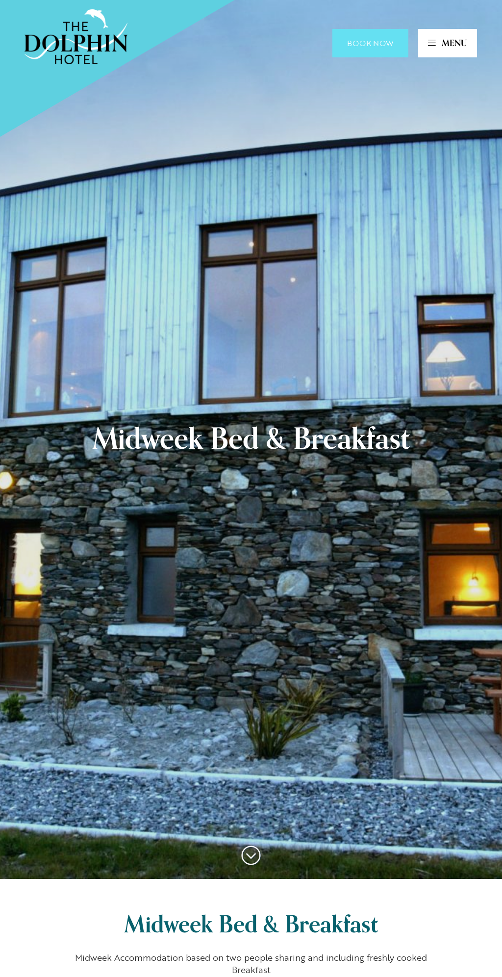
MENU (447, 43)
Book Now (370, 43)
